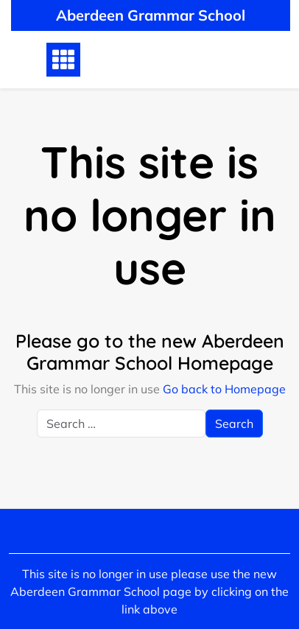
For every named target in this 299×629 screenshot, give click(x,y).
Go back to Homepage (224, 389)
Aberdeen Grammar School (150, 15)
